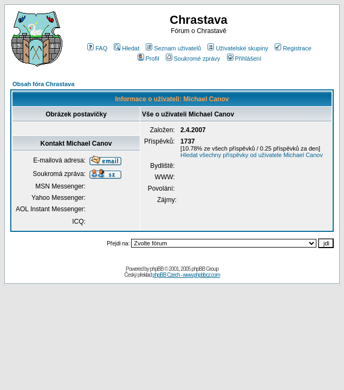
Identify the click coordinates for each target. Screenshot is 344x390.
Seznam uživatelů (173, 48)
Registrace (293, 48)
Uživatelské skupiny (237, 48)
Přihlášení (244, 58)
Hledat (126, 48)
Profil (148, 58)
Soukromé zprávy (193, 58)
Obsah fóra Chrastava (43, 84)
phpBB (157, 269)
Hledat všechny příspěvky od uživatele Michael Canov (251, 155)
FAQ (97, 48)
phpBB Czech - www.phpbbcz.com (185, 275)
